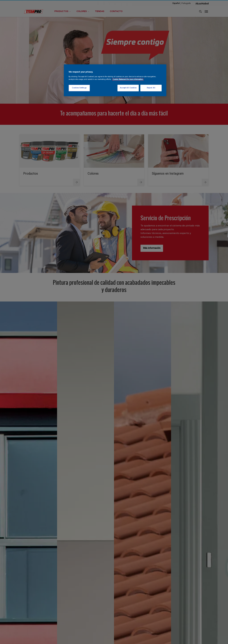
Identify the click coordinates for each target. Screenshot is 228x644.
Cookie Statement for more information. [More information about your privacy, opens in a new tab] (128, 79)
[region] (115, 80)
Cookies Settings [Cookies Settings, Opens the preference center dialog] (79, 88)
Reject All (151, 88)
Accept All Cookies (128, 88)
